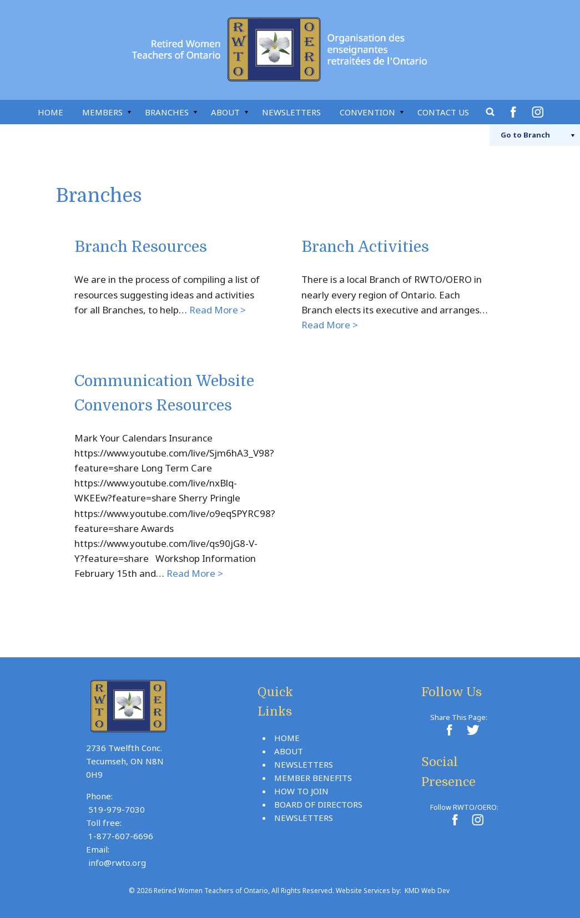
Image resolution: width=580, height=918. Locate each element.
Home (50, 112)
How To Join (301, 791)
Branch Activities (365, 247)
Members (102, 112)
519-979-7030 (116, 809)
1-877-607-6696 (120, 835)
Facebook (515, 112)
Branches (167, 112)
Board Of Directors (318, 804)
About (225, 112)
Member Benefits (313, 777)
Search (491, 112)
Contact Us (443, 112)
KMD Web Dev (427, 890)
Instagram (539, 112)
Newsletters (291, 112)
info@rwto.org (117, 862)
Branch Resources (140, 247)
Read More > (217, 309)
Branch (525, 135)
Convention (367, 112)
